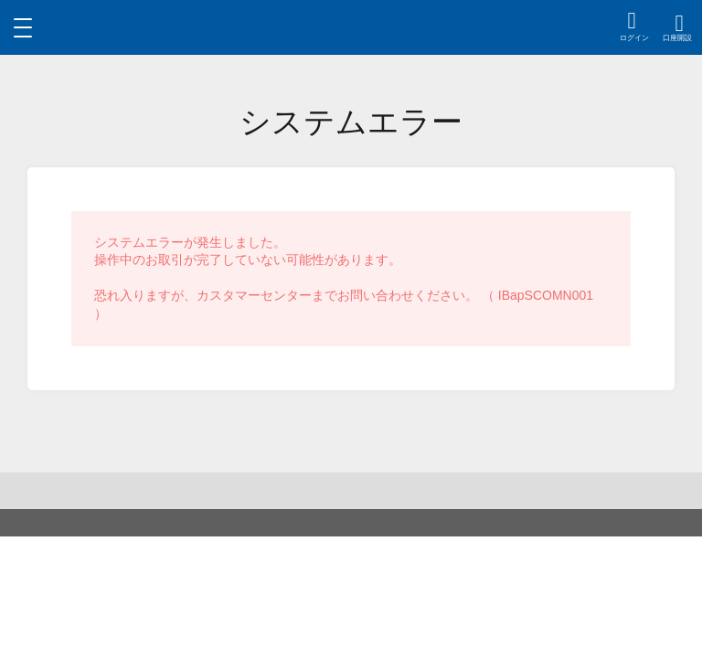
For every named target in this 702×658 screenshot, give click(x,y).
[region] (351, 27)
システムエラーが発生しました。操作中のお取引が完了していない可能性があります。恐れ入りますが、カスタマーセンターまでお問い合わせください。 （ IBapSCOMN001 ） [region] (343, 278)
